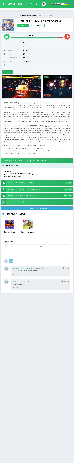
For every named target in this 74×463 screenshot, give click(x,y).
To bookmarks (37, 25)
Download (22, 25)
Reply (15, 274)
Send (11, 261)
